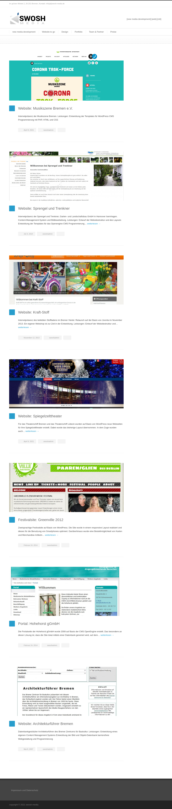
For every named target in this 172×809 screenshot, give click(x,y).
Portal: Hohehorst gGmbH (39, 624)
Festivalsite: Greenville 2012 (40, 520)
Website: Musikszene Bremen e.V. (45, 108)
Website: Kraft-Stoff (33, 312)
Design (64, 32)
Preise (113, 32)
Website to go (48, 32)
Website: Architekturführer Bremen (45, 724)
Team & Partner (96, 32)
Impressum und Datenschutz (24, 790)
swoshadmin (48, 130)
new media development (23, 32)
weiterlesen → (94, 223)
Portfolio (79, 32)
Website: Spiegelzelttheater (40, 416)
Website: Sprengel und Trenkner (44, 208)
